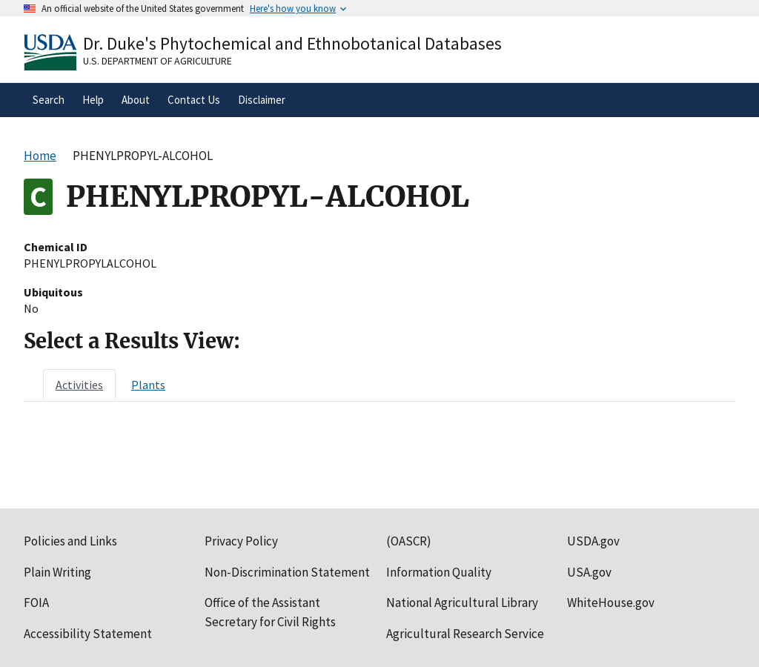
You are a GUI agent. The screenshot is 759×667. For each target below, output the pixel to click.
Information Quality (438, 572)
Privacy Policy (241, 541)
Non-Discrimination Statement (287, 572)
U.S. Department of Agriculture (157, 60)
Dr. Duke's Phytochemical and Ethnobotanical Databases (292, 43)
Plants (148, 384)
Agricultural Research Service (465, 633)
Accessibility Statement (88, 633)
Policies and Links (70, 541)
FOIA (36, 602)
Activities (79, 384)
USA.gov (589, 572)
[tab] (79, 385)
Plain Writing (57, 572)
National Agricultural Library (462, 602)
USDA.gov (593, 541)
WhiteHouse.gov (610, 602)
